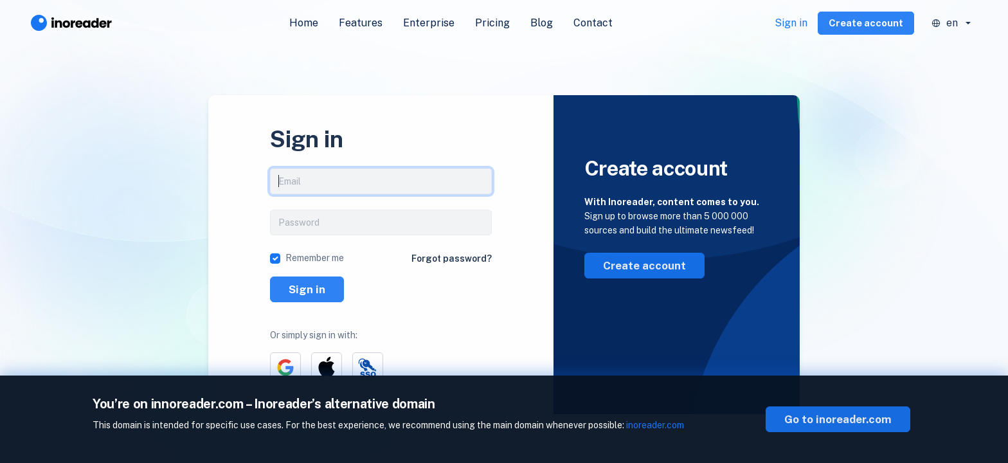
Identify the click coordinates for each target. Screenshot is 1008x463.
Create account (866, 22)
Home (303, 23)
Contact (593, 23)
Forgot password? (451, 258)
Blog (541, 23)
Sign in (791, 23)
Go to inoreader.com (838, 419)
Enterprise (429, 23)
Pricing (492, 23)
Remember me (314, 258)
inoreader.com (655, 425)
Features (360, 23)
